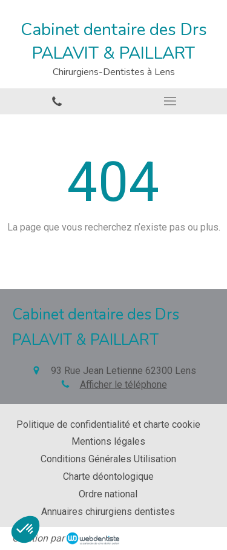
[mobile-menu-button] (171, 101)
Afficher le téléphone (123, 384)
